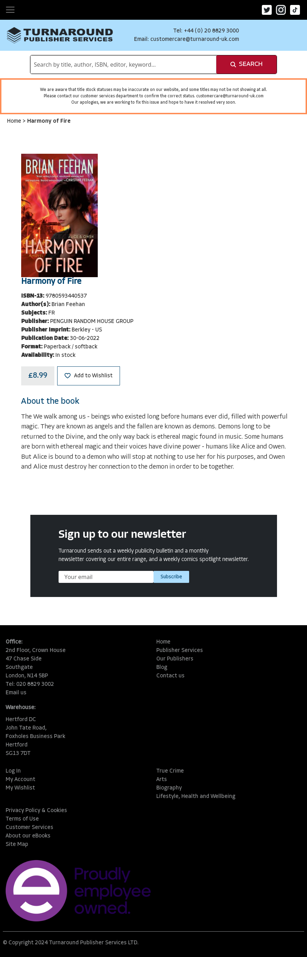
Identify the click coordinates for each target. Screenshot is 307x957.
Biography (169, 788)
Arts (161, 779)
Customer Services (29, 827)
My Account (20, 779)
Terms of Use (22, 819)
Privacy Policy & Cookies (36, 810)
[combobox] (123, 64)
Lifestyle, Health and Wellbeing (195, 796)
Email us (16, 693)
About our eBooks (28, 836)
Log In (13, 771)
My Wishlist (20, 788)
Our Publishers (174, 659)
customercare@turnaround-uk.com (194, 39)
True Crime (170, 771)
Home (15, 121)
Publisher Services (179, 650)
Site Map (17, 844)
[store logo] (60, 35)
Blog (161, 667)
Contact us (170, 676)
